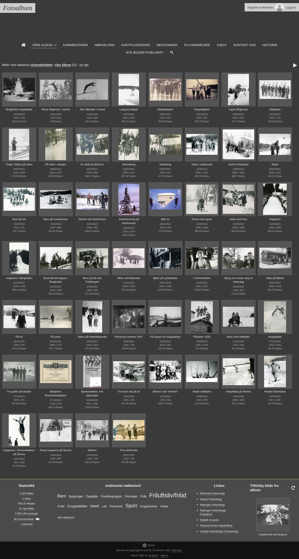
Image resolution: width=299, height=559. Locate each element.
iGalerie (153, 555)
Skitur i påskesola (201, 164)
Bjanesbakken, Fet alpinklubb (92, 393)
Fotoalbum (17, 8)
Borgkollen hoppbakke (19, 109)
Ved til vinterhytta (238, 164)
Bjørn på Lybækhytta (165, 278)
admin (164, 555)
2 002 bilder (27, 493)
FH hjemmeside (197, 45)
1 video (26, 498)
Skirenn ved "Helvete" (165, 391)
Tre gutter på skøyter (19, 391)
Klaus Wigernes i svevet (56, 109)
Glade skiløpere (201, 391)
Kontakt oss (244, 45)
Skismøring (128, 164)
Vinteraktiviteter (42, 65)
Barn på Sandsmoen (56, 219)
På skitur (55, 336)
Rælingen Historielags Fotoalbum (213, 512)
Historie (269, 45)
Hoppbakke (275, 336)
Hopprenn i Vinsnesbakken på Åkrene (19, 452)
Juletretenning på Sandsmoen (129, 221)
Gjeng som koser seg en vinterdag (238, 280)
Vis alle (84, 65)
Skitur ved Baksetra (128, 278)
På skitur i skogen (55, 164)
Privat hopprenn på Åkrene (55, 450)
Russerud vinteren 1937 (129, 336)
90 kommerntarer (24, 519)
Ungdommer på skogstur (272, 534)
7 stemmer (26, 524)
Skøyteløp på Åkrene (238, 391)
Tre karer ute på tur (128, 391)
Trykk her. (176, 550)
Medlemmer (167, 45)
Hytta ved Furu (238, 219)
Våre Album (42, 45)
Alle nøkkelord (65, 517)
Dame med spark (202, 219)
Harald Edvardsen (275, 391)
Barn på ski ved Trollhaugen (92, 280)
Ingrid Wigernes (238, 109)
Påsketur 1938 (202, 336)
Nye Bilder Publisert (144, 52)
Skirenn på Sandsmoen (92, 219)
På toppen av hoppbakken (165, 336)
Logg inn (291, 7)
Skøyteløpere (165, 109)
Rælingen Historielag (212, 504)
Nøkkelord (104, 45)
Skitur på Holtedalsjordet (92, 336)
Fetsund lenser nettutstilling (216, 525)
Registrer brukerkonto (260, 7)
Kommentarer (75, 45)
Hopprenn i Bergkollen (19, 278)
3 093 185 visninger (26, 513)
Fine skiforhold (128, 450)
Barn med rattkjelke (238, 336)
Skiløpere (275, 109)
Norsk (148, 545)
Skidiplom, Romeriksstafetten (55, 393)
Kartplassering (135, 45)
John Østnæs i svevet (92, 109)
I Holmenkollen (202, 278)
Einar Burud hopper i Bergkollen (55, 280)
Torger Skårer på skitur (19, 164)
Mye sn (165, 219)
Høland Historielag (211, 499)
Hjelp (222, 45)
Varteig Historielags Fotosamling (219, 531)
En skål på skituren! (92, 164)
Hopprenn (275, 219)
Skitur (275, 164)
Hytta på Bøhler (275, 278)
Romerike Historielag (212, 493)
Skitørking (165, 164)
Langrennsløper (128, 109)
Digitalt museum (209, 519)
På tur (19, 336)
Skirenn (92, 450)
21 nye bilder (26, 508)
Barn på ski (19, 219)
